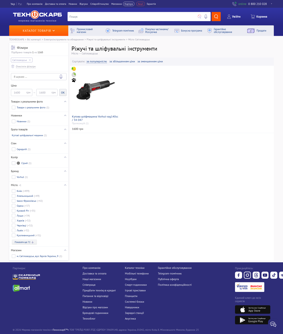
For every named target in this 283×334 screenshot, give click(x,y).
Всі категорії (34, 39)
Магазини (116, 3)
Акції (140, 3)
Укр (13, 3)
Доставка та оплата (55, 3)
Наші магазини (92, 279)
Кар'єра (129, 3)
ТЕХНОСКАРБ (16, 39)
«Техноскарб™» (60, 329)
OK (63, 92)
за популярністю (96, 61)
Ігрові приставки (135, 290)
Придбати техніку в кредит (99, 290)
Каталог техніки (134, 268)
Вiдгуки (84, 3)
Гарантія (151, 3)
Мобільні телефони (137, 273)
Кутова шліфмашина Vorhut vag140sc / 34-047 (95, 118)
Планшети (131, 296)
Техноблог (89, 318)
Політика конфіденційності (175, 284)
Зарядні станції (134, 313)
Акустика (130, 318)
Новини (73, 3)
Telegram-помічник (170, 273)
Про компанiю (35, 3)
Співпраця (89, 284)
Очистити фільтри (26, 66)
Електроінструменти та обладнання (64, 39)
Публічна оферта (168, 279)
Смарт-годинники (136, 284)
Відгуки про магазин (95, 307)
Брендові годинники (95, 313)
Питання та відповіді (95, 296)
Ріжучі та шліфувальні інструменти (106, 39)
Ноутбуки (131, 279)
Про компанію (92, 268)
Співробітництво (99, 3)
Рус (20, 3)
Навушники (132, 307)
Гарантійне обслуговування (175, 268)
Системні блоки (134, 301)
